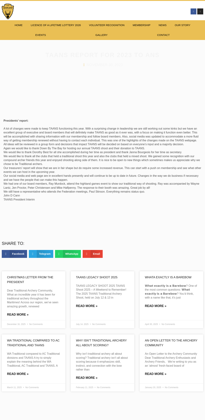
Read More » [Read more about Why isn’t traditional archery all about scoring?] (86, 378)
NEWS (162, 25)
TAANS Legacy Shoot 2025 (96, 277)
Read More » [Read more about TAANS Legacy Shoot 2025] (86, 306)
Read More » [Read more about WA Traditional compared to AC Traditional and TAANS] (17, 374)
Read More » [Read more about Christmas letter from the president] (17, 314)
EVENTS (40, 34)
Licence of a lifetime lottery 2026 (56, 25)
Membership (141, 25)
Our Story (182, 25)
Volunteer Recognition (106, 25)
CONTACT (163, 34)
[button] (14, 254)
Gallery (101, 34)
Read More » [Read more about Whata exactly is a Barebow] (155, 306)
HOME (19, 25)
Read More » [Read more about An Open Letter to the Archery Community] (155, 374)
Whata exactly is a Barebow (168, 277)
